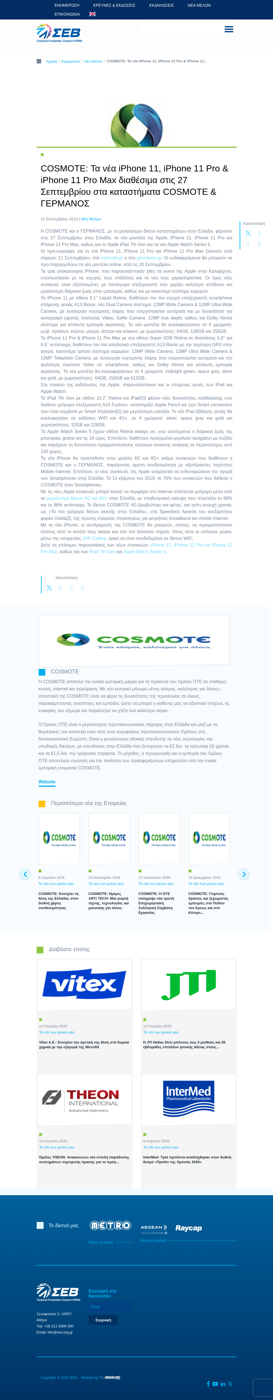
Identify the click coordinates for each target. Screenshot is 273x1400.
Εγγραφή (103, 1320)
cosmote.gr (112, 257)
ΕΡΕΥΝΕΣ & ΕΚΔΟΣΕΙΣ (114, 5)
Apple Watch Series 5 (145, 551)
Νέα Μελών (93, 61)
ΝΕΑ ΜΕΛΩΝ (199, 5)
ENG (92, 14)
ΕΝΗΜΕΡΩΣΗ (67, 5)
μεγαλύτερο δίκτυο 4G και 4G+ (76, 498)
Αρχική (51, 61)
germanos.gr (149, 257)
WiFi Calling (94, 538)
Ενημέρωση (70, 61)
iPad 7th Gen (102, 551)
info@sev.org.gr (60, 1332)
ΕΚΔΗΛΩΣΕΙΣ (161, 5)
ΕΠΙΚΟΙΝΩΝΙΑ (67, 14)
